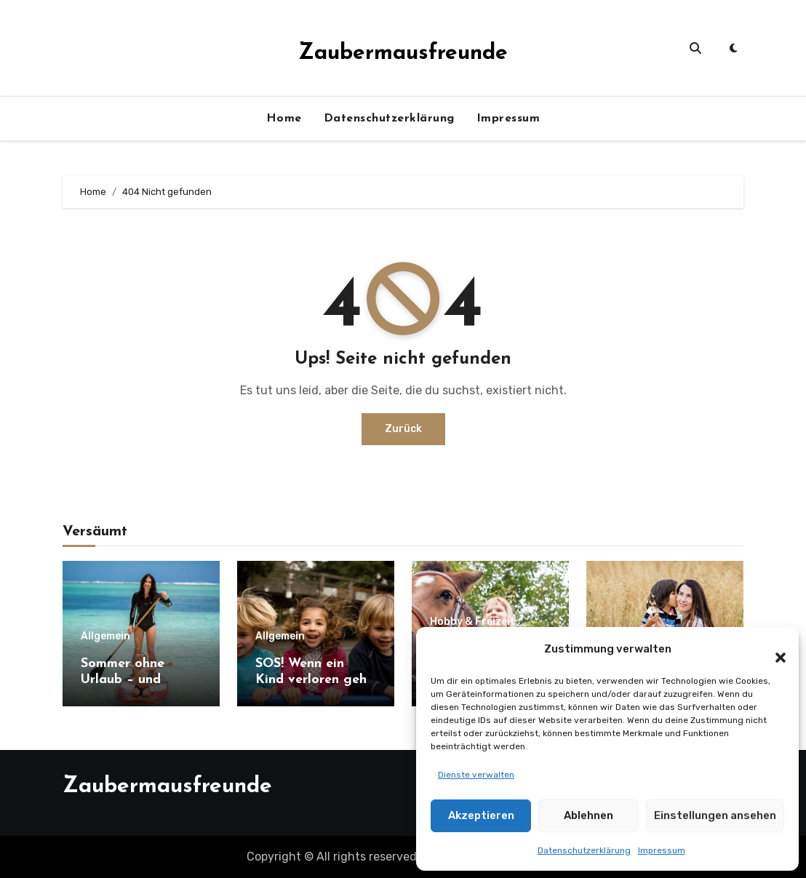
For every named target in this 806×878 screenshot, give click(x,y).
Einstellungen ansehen (715, 815)
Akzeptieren (481, 815)
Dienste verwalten (476, 775)
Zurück (403, 429)
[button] (773, 649)
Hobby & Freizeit (472, 622)
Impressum (661, 850)
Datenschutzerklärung (584, 850)
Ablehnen (588, 815)
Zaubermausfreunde (403, 53)
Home (284, 118)
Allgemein (105, 636)
